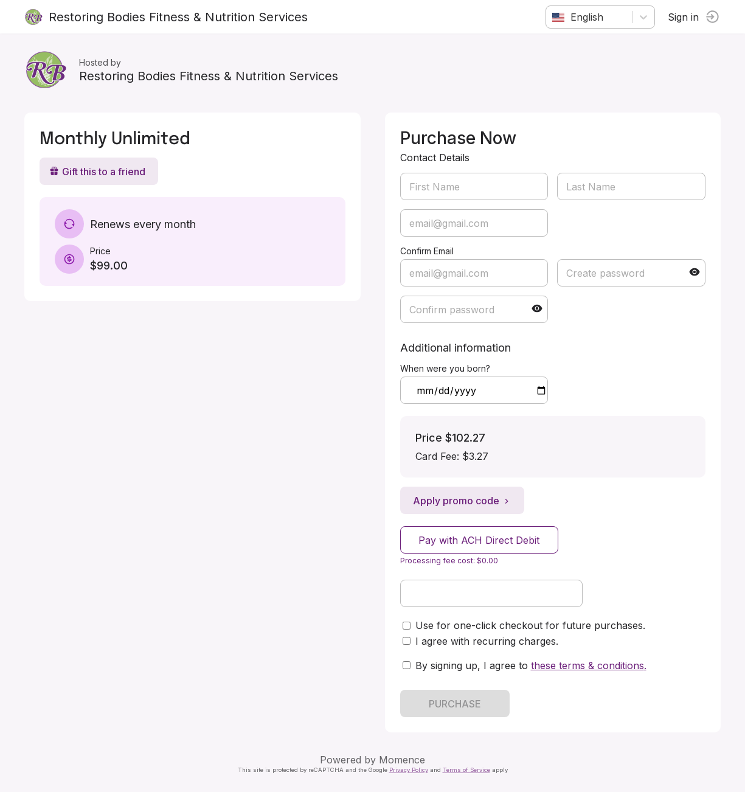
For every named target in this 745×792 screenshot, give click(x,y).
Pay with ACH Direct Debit (478, 540)
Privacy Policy (408, 769)
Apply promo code (462, 501)
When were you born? (445, 368)
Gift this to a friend (97, 171)
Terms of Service (466, 769)
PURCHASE (455, 704)
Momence (402, 760)
